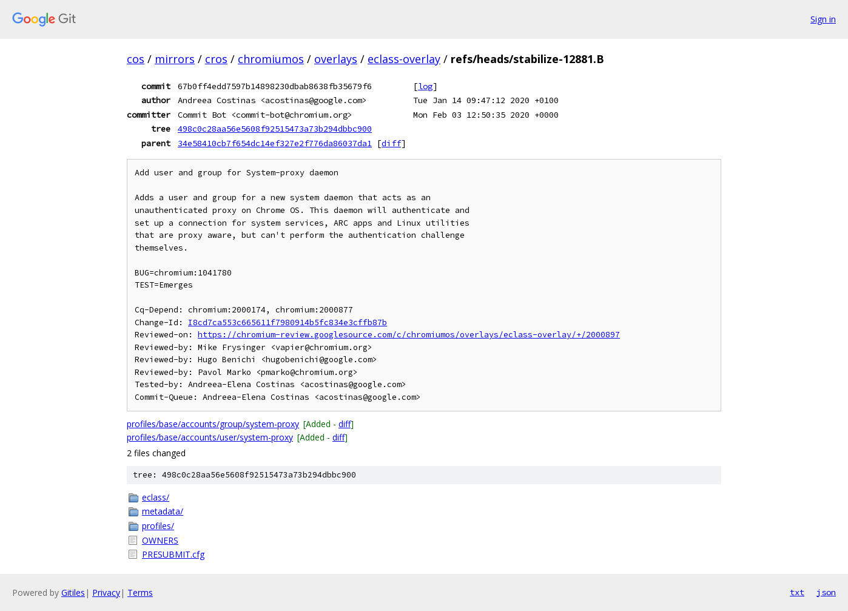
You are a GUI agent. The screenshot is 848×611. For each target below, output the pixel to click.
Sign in (823, 19)
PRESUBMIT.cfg (173, 554)
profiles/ (158, 526)
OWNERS (160, 540)
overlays (335, 59)
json (826, 592)
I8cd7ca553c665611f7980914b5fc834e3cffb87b (287, 322)
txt (797, 592)
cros (216, 59)
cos (135, 59)
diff (391, 143)
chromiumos (271, 59)
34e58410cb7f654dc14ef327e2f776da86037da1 (275, 143)
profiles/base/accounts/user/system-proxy (210, 437)
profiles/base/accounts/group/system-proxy (213, 424)
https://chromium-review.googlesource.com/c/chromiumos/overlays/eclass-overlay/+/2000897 (409, 334)
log (425, 86)
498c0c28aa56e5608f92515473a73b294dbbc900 (275, 128)
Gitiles (73, 592)
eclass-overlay (404, 59)
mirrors (175, 59)
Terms (140, 592)
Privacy (106, 592)
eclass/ (155, 497)
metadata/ (162, 511)
